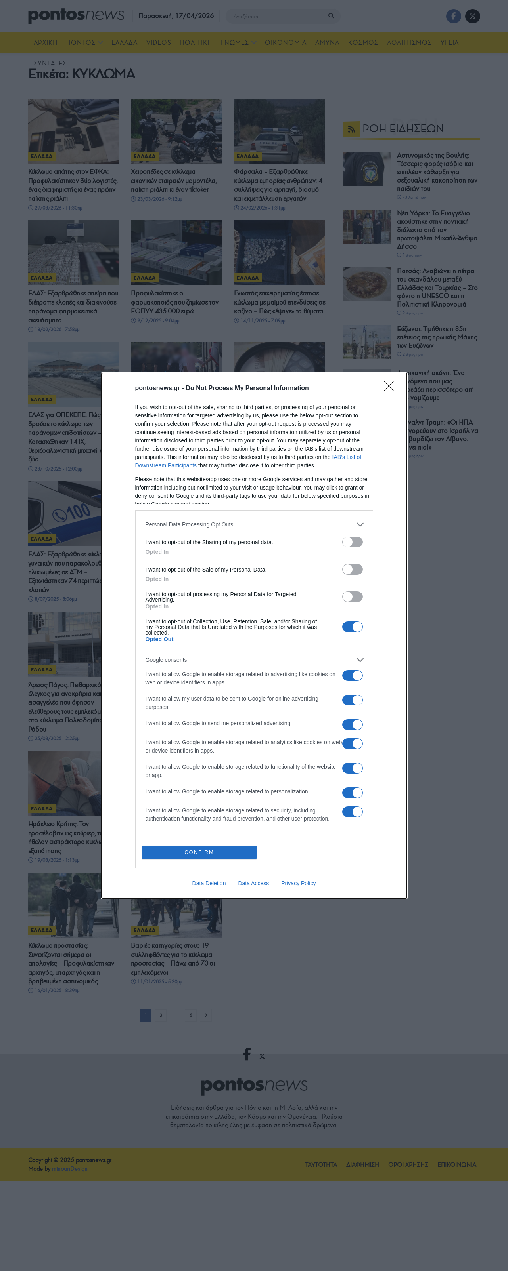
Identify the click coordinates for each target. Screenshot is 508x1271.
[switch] (352, 542)
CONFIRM (199, 852)
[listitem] (254, 524)
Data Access (253, 883)
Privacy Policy (298, 883)
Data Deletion (209, 883)
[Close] (391, 388)
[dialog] (254, 635)
